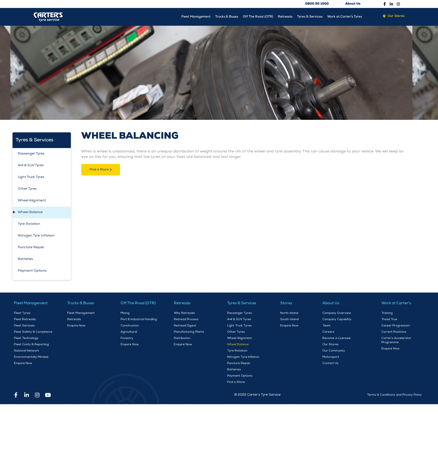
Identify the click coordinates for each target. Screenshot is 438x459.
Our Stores (330, 345)
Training (387, 313)
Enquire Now (23, 364)
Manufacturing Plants (189, 332)
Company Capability (336, 320)
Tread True (389, 320)
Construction (130, 326)
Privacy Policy (412, 395)
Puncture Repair (31, 248)
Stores (286, 304)
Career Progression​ (395, 326)
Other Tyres (27, 190)
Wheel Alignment (32, 201)
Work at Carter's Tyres (343, 17)
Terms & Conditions (381, 395)
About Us (330, 304)
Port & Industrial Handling (139, 320)
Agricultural (129, 332)
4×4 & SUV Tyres (31, 166)
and (398, 395)
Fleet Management (180, 17)
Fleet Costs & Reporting (31, 345)
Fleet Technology (26, 339)
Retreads (278, 17)
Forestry (127, 339)
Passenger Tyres (31, 154)
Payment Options (32, 272)
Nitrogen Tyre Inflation (36, 236)
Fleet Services (24, 326)
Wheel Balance (30, 213)
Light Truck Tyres (31, 178)
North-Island (289, 313)
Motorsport (330, 357)
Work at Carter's (396, 304)
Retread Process (186, 320)
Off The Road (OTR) (249, 17)
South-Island (289, 320)
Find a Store (236, 382)
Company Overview (336, 313)
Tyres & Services (305, 17)
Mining (125, 313)
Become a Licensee (336, 339)
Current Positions (393, 332)
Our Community (333, 351)
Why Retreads (184, 313)
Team (326, 326)
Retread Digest (185, 326)
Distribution (182, 339)
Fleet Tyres (22, 313)
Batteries (25, 260)
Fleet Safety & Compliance (33, 332)
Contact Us (330, 364)
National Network (26, 351)
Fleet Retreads (25, 320)
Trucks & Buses (214, 17)
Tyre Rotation (29, 225)
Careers (328, 332)
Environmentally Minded (31, 357)
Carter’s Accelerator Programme (396, 341)
